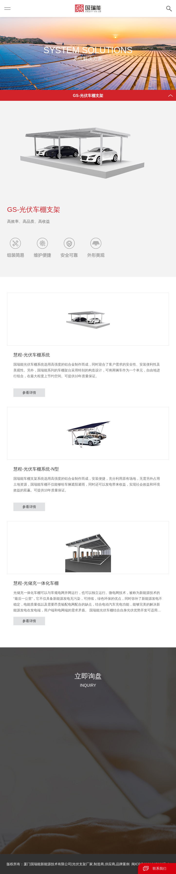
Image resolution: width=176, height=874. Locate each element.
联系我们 (159, 868)
